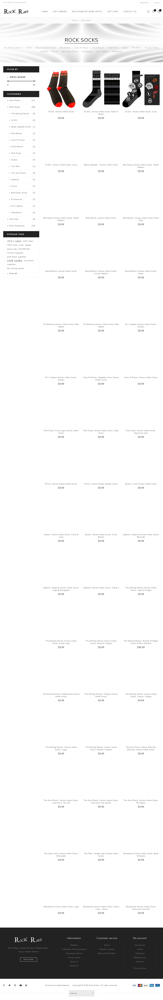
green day (12, 248)
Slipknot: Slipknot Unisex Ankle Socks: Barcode (141, 535)
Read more (29, 959)
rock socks (14, 260)
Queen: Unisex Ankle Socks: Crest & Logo (61, 535)
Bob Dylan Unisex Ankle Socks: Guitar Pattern (141, 165)
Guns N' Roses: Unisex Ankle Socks (141, 377)
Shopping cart (140, 957)
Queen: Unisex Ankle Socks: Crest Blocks (101, 535)
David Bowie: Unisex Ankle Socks (61, 271)
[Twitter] (10, 985)
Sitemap (74, 945)
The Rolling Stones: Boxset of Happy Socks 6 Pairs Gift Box (141, 641)
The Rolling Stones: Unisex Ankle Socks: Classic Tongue (141, 694)
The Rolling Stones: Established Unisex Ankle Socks (61, 694)
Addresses (140, 953)
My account (140, 945)
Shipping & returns (74, 953)
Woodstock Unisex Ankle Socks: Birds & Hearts (141, 854)
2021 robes (14, 240)
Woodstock (117, 51)
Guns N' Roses (81, 47)
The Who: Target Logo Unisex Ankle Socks (101, 854)
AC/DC (29, 47)
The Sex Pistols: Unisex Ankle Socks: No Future (141, 801)
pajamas (19, 252)
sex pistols (29, 260)
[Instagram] (15, 985)
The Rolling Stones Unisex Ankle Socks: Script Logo (61, 641)
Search (107, 945)
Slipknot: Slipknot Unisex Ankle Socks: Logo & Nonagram (61, 588)
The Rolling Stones (13, 47)
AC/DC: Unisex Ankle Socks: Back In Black (101, 112)
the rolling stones (15, 268)
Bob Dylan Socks (70, 51)
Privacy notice (74, 957)
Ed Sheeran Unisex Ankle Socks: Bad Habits (61, 325)
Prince (55, 51)
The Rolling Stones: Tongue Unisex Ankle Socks (101, 694)
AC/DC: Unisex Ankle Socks (61, 111)
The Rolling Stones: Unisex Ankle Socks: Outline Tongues (101, 748)
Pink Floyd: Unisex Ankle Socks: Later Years (101, 431)
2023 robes (12, 244)
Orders (140, 949)
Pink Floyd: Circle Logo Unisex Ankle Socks (61, 431)
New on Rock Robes (107, 953)
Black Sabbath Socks (46, 47)
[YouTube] (21, 985)
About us (74, 961)
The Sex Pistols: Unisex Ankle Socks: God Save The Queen (101, 801)
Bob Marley (65, 47)
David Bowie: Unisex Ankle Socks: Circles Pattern (101, 272)
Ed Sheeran (87, 51)
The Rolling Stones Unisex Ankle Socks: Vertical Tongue (101, 641)
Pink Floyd (113, 47)
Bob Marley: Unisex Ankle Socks (101, 217)
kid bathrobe (24, 248)
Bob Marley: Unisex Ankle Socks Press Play (141, 218)
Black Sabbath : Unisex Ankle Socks (101, 164)
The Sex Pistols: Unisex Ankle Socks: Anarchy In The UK (61, 801)
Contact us (74, 965)
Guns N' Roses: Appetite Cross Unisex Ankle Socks (101, 378)
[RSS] (26, 985)
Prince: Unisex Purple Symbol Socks (101, 483)
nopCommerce (62, 985)
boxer (28, 244)
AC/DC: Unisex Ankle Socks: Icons (141, 111)
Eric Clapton (102, 51)
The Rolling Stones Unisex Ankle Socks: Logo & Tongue (141, 588)
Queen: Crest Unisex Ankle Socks (141, 483)
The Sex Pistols (152, 47)
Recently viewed (107, 949)
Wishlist (140, 961)
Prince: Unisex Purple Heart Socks (61, 483)
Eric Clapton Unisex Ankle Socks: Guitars (141, 325)
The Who (136, 47)
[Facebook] (4, 985)
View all (13, 273)
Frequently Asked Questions (74, 949)
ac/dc (21, 244)
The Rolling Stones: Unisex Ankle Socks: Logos (61, 748)
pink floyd (12, 256)
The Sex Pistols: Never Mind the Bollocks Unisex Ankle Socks (141, 748)
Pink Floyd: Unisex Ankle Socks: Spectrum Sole (141, 431)
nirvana (10, 252)
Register (145, 3)
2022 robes (28, 241)
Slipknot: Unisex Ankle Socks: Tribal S (101, 587)
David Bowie (98, 47)
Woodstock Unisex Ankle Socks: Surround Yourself (141, 907)
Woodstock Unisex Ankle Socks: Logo (61, 906)
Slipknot (44, 51)
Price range (18, 77)
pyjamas (22, 256)
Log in (157, 3)
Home (74, 20)
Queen (125, 47)
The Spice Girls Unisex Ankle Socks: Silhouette (61, 854)
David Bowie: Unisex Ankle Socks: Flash (141, 272)
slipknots (11, 264)
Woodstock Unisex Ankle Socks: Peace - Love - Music (101, 907)
